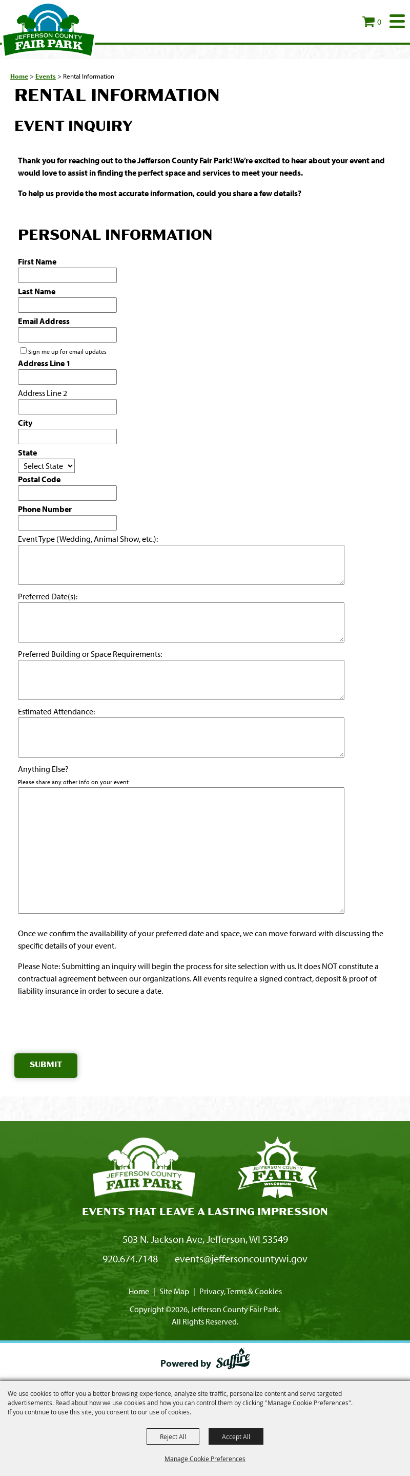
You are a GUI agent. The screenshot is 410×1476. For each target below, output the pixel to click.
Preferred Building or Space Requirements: (90, 654)
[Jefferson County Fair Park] (48, 29)
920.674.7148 (130, 1258)
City (25, 423)
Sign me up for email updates (67, 351)
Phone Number (45, 509)
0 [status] (379, 21)
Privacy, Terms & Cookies (240, 1291)
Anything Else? (43, 769)
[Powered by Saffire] (233, 1360)
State (27, 452)
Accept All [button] (236, 1436)
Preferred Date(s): (47, 596)
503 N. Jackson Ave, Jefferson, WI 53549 (205, 1239)
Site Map (174, 1291)
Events (45, 76)
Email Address (44, 321)
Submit (46, 1065)
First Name (37, 261)
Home (19, 76)
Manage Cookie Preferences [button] (205, 1458)
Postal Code (39, 479)
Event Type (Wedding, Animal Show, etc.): (88, 539)
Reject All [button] (173, 1436)
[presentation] (92, 1027)
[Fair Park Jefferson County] (277, 1169)
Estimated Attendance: (56, 711)
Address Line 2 (42, 393)
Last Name (36, 291)
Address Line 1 (44, 363)
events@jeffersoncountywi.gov (241, 1258)
